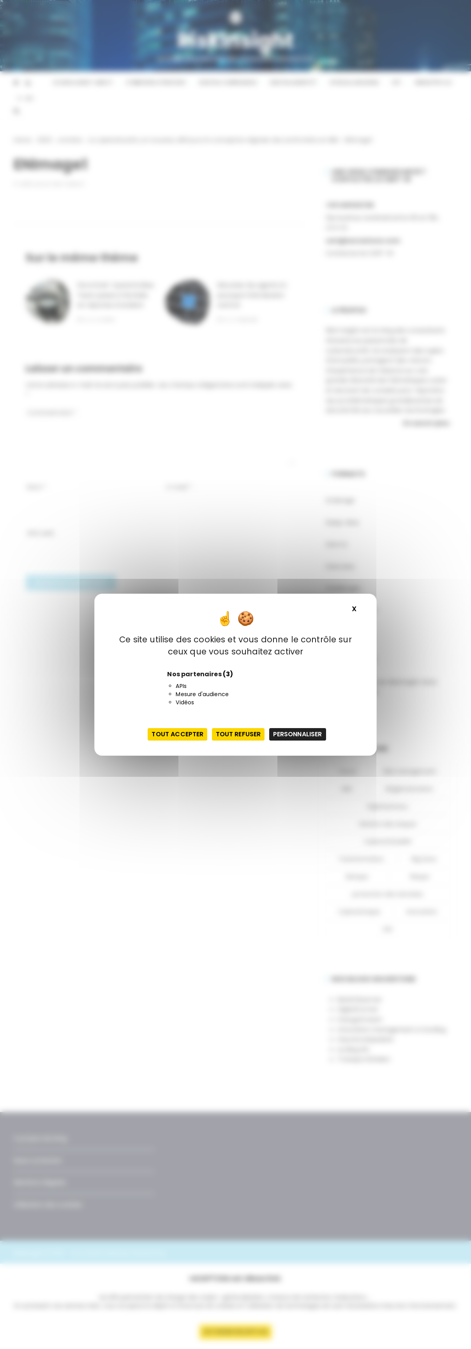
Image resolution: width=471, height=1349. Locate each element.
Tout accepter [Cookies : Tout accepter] (177, 734)
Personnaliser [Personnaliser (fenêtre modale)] (297, 734)
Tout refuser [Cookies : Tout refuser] (238, 734)
